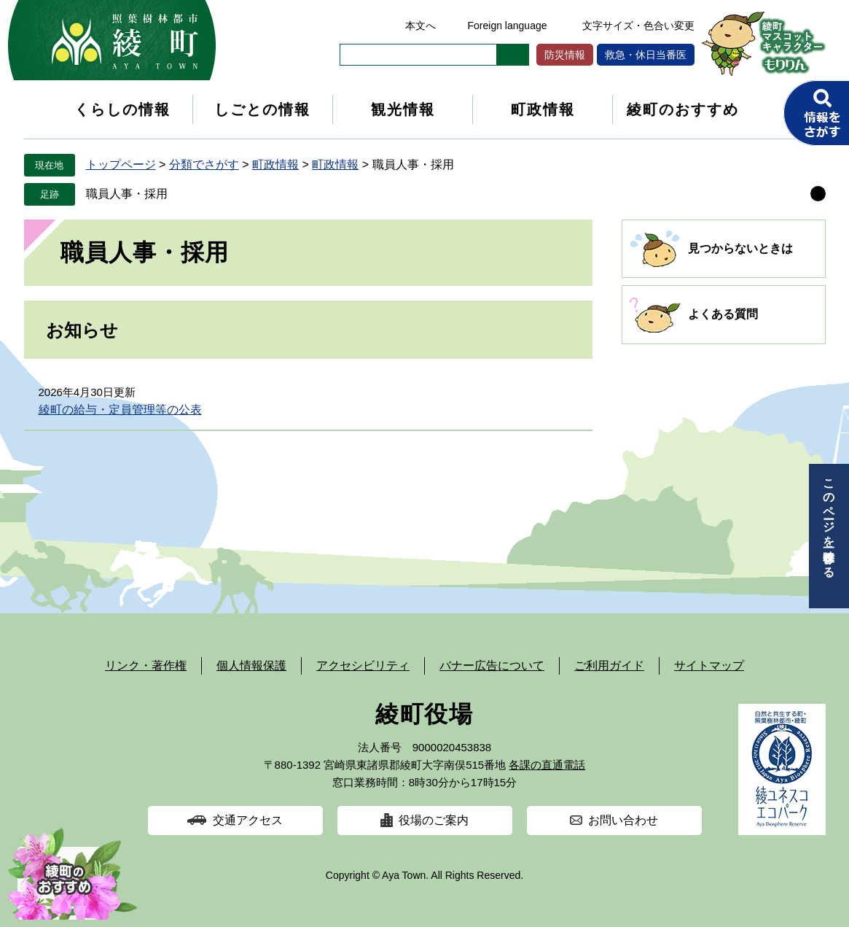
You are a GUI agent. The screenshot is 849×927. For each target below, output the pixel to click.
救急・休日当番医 (645, 55)
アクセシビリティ (363, 665)
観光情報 (403, 109)
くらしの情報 (122, 109)
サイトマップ (709, 665)
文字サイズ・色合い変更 (638, 25)
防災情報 (564, 55)
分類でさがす (204, 164)
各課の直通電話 (547, 765)
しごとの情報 (262, 109)
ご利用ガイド (609, 665)
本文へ (420, 25)
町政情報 (543, 109)
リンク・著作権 (146, 665)
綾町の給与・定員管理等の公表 (120, 409)
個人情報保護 (251, 665)
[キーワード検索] (418, 54)
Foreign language (507, 25)
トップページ (121, 164)
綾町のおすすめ (683, 109)
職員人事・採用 (127, 193)
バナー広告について (491, 665)
